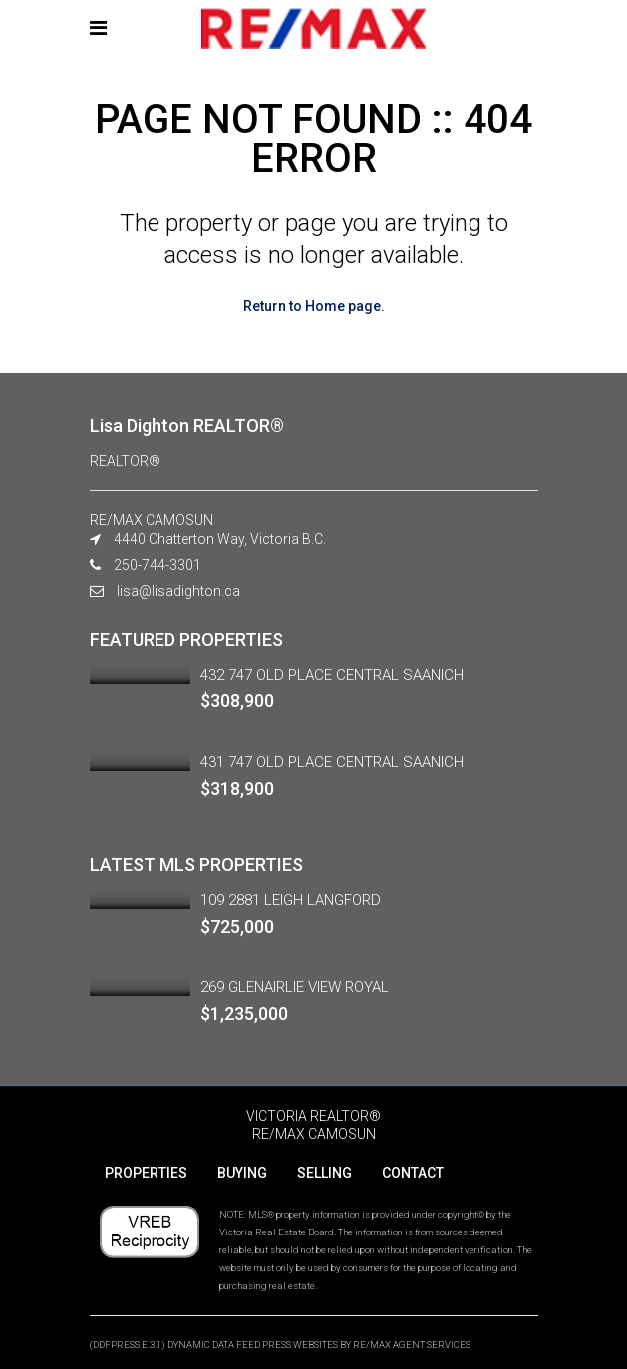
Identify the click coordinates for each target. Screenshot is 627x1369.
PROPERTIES (146, 1173)
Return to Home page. (314, 306)
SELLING (324, 1173)
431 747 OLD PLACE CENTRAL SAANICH (332, 762)
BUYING (242, 1173)
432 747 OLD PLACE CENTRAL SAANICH (332, 675)
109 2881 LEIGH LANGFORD (290, 900)
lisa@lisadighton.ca (178, 591)
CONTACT (413, 1173)
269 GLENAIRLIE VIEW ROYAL (294, 987)
